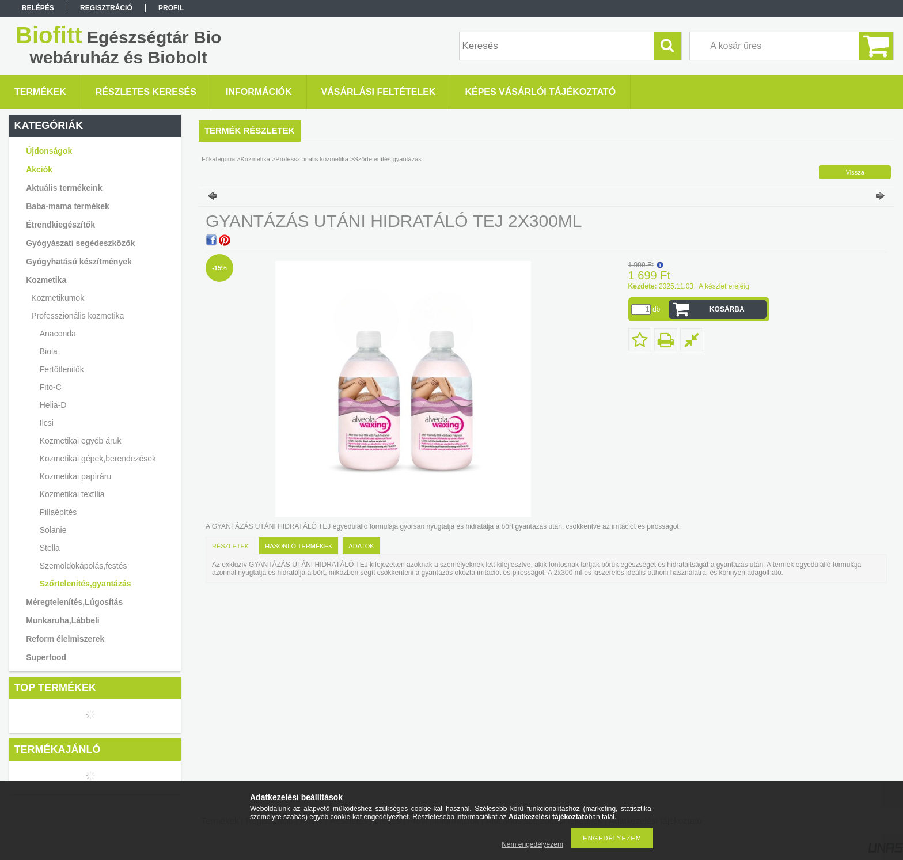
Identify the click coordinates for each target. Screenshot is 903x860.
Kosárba (727, 309)
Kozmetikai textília (72, 494)
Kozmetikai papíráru (76, 476)
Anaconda (58, 333)
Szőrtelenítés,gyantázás (85, 583)
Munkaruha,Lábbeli (63, 620)
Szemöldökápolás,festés (83, 565)
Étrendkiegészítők (60, 224)
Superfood (46, 657)
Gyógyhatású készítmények (79, 261)
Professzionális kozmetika (77, 315)
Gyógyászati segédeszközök (80, 243)
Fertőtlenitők (62, 369)
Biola (49, 351)
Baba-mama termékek (67, 206)
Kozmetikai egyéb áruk (81, 440)
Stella (50, 547)
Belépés (38, 8)
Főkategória (218, 159)
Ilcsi (47, 422)
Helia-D (53, 405)
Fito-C (51, 387)
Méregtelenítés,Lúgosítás (74, 602)
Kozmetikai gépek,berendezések (98, 458)
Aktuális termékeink (64, 187)
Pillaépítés (58, 512)
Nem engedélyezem (532, 844)
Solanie (53, 530)
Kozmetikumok (57, 297)
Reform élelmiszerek (65, 638)
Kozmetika (46, 280)
